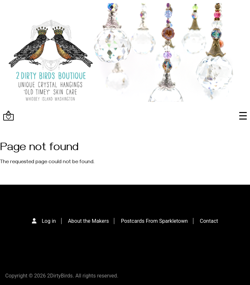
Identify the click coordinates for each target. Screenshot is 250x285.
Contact (209, 221)
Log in (49, 221)
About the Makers (88, 221)
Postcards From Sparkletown (154, 221)
